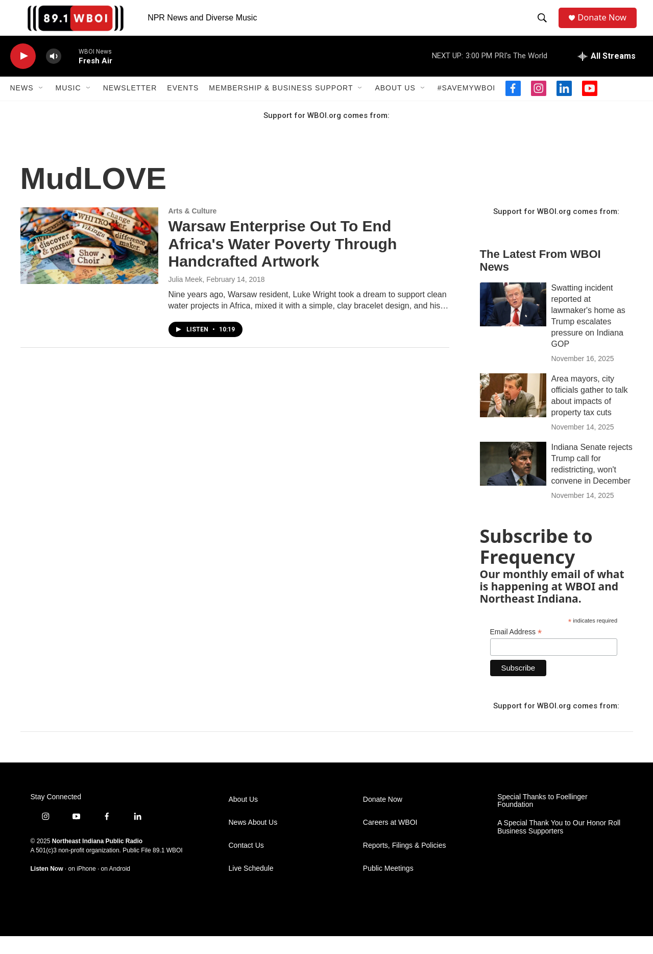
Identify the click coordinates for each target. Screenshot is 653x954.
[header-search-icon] (544, 27)
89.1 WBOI (168, 868)
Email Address (516, 650)
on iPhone (82, 887)
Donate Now (606, 26)
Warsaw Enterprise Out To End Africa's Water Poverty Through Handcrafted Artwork (282, 261)
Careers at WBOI (390, 840)
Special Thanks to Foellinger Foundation (542, 819)
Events (183, 106)
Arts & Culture (192, 229)
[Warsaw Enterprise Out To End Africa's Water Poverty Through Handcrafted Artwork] (89, 263)
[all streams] (606, 74)
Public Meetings (388, 886)
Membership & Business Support (281, 106)
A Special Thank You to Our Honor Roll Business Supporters (558, 845)
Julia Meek (185, 297)
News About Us (253, 840)
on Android (115, 887)
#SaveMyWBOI (466, 106)
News (22, 106)
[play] (23, 74)
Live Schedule (251, 886)
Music (68, 106)
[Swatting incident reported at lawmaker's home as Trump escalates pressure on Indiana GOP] (513, 322)
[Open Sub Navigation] (41, 106)
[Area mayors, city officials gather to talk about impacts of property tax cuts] (513, 413)
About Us (395, 106)
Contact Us (246, 863)
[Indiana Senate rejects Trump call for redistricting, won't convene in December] (513, 482)
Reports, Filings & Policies (404, 863)
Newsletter (130, 106)
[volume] (53, 74)
